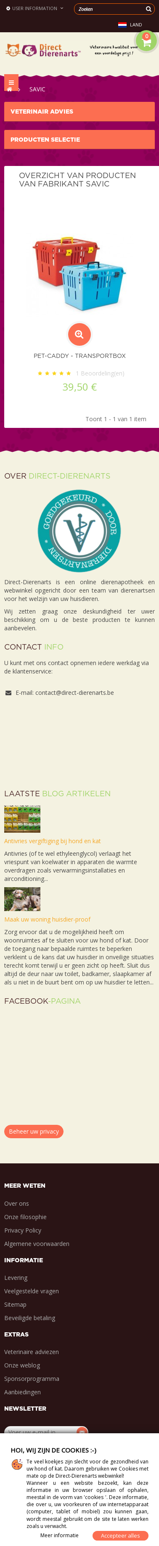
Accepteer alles (120, 1535)
